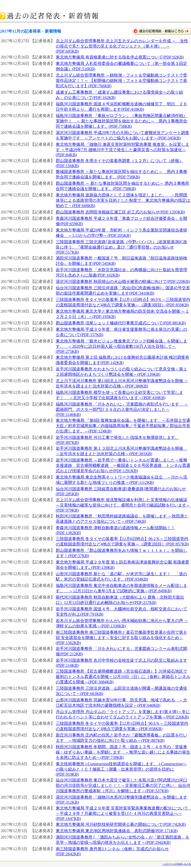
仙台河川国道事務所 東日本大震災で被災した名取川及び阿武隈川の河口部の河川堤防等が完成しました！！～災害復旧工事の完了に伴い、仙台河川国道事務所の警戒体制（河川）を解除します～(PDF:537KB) (123, 785)
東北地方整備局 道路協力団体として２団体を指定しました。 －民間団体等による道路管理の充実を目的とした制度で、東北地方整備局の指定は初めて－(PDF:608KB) (123, 200)
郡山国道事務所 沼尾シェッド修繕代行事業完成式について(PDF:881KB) (121, 323)
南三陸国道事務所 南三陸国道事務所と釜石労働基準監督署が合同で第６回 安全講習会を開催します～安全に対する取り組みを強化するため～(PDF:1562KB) (121, 637)
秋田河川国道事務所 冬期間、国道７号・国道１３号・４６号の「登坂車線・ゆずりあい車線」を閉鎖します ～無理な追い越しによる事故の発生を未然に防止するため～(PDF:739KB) (123, 752)
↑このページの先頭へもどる (176, 864)
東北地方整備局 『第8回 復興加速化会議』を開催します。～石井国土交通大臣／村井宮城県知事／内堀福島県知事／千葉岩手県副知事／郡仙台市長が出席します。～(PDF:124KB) (123, 425)
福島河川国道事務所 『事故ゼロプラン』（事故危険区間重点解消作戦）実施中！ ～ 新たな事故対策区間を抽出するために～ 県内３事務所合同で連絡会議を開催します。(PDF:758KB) (121, 120)
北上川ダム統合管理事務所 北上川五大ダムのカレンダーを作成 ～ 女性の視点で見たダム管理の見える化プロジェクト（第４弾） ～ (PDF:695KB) (122, 46)
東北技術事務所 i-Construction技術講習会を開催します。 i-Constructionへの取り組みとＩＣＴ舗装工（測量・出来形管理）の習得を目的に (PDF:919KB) (121, 769)
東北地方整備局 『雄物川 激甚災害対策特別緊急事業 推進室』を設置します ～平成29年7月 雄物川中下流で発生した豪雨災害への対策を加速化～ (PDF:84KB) (122, 149)
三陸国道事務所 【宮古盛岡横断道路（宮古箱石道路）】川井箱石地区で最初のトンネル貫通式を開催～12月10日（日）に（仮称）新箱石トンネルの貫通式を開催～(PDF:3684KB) (123, 676)
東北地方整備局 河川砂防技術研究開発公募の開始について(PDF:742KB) (121, 824)
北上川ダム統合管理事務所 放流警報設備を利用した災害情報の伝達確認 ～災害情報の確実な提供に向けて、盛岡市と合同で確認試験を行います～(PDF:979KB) (123, 505)
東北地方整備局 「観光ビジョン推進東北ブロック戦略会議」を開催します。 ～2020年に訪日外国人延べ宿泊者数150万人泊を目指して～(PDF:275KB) (121, 346)
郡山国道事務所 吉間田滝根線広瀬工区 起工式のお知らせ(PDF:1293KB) (120, 212)
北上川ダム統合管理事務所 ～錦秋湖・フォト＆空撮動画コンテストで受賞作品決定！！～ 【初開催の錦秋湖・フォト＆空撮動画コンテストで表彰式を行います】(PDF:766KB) (121, 80)
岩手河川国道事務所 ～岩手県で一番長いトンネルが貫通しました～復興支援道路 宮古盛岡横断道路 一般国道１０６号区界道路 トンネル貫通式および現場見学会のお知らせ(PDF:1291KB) (123, 465)
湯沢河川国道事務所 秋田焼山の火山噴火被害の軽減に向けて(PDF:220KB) (123, 281)
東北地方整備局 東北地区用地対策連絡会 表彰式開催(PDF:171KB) (117, 831)
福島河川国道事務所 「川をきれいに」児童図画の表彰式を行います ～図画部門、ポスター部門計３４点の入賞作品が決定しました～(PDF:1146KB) (122, 409)
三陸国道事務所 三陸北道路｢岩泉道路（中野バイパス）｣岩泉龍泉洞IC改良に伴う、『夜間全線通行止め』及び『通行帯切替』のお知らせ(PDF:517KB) (121, 247)
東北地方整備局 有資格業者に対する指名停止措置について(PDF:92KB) (120, 57)
